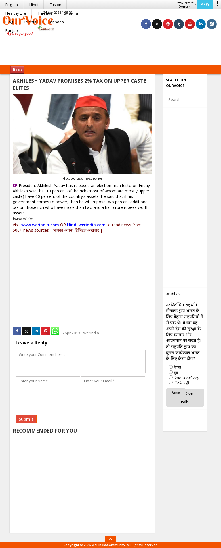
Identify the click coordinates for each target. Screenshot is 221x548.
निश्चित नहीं (181, 382)
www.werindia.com (40, 224)
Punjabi (12, 30)
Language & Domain (186, 4)
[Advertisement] (110, 47)
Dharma (71, 13)
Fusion (55, 4)
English (11, 4)
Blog (9, 21)
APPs (205, 4)
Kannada (56, 21)
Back (17, 69)
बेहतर (177, 367)
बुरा (176, 372)
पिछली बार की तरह (186, 377)
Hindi (33, 4)
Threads (45, 13)
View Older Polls (185, 397)
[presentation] (59, 398)
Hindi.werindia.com (86, 224)
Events (30, 21)
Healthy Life (15, 13)
